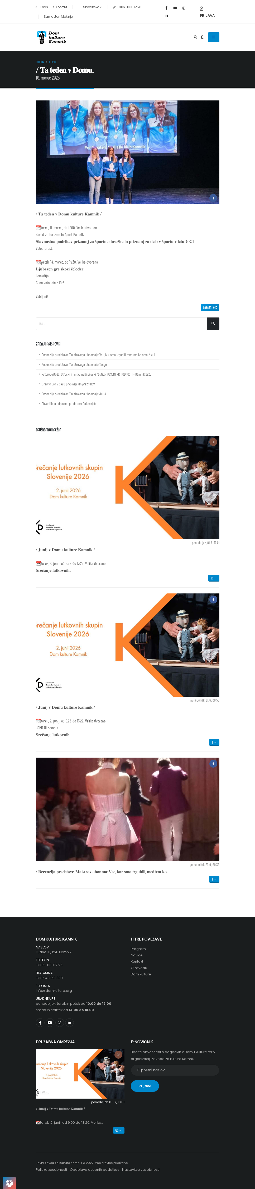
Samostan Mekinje (58, 16)
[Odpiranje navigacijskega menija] (213, 37)
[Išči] (213, 323)
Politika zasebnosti (51, 1169)
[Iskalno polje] (121, 323)
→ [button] (214, 578)
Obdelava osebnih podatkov (94, 1169)
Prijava (207, 12)
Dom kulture (141, 974)
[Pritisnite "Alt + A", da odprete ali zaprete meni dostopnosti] (9, 1183)
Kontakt (60, 7)
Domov (40, 62)
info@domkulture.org (54, 990)
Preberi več (210, 307)
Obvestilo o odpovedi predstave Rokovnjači (69, 403)
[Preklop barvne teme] (202, 37)
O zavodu (139, 968)
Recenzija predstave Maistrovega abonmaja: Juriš (74, 393)
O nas (42, 7)
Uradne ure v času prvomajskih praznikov (68, 384)
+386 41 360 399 (49, 978)
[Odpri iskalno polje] (195, 37)
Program (138, 949)
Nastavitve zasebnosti (141, 1169)
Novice (53, 62)
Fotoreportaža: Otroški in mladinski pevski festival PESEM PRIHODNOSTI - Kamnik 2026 (96, 374)
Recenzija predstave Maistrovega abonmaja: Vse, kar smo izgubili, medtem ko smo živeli (98, 354)
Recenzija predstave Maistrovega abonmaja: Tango (74, 364)
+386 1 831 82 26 (49, 965)
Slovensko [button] (90, 7)
